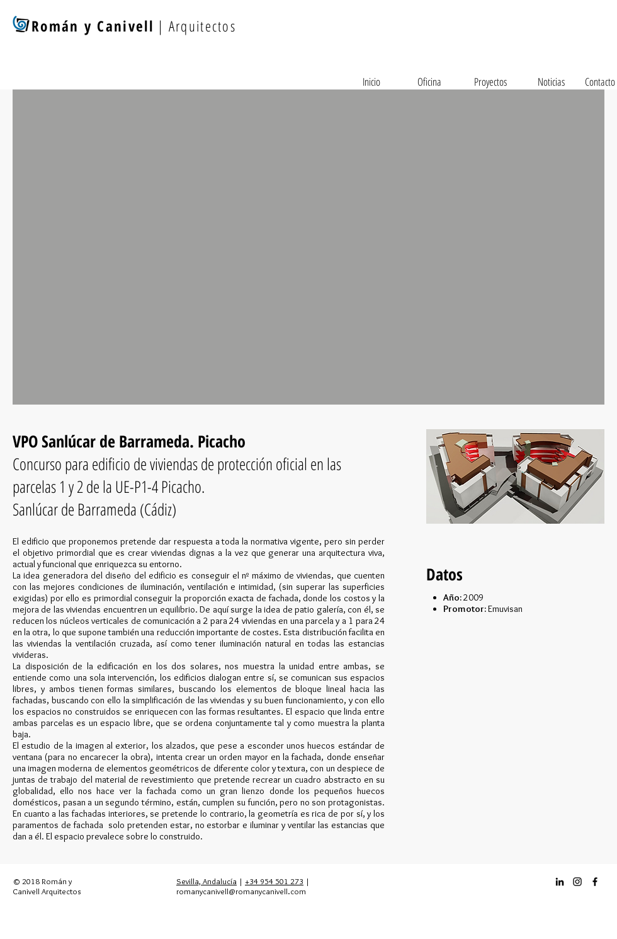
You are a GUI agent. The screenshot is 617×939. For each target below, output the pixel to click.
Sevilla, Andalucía (206, 881)
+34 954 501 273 (274, 881)
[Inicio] (371, 82)
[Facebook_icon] (595, 881)
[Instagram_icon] (577, 881)
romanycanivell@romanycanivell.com (241, 891)
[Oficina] (429, 82)
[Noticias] (551, 82)
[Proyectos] (490, 82)
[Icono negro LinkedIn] (559, 881)
